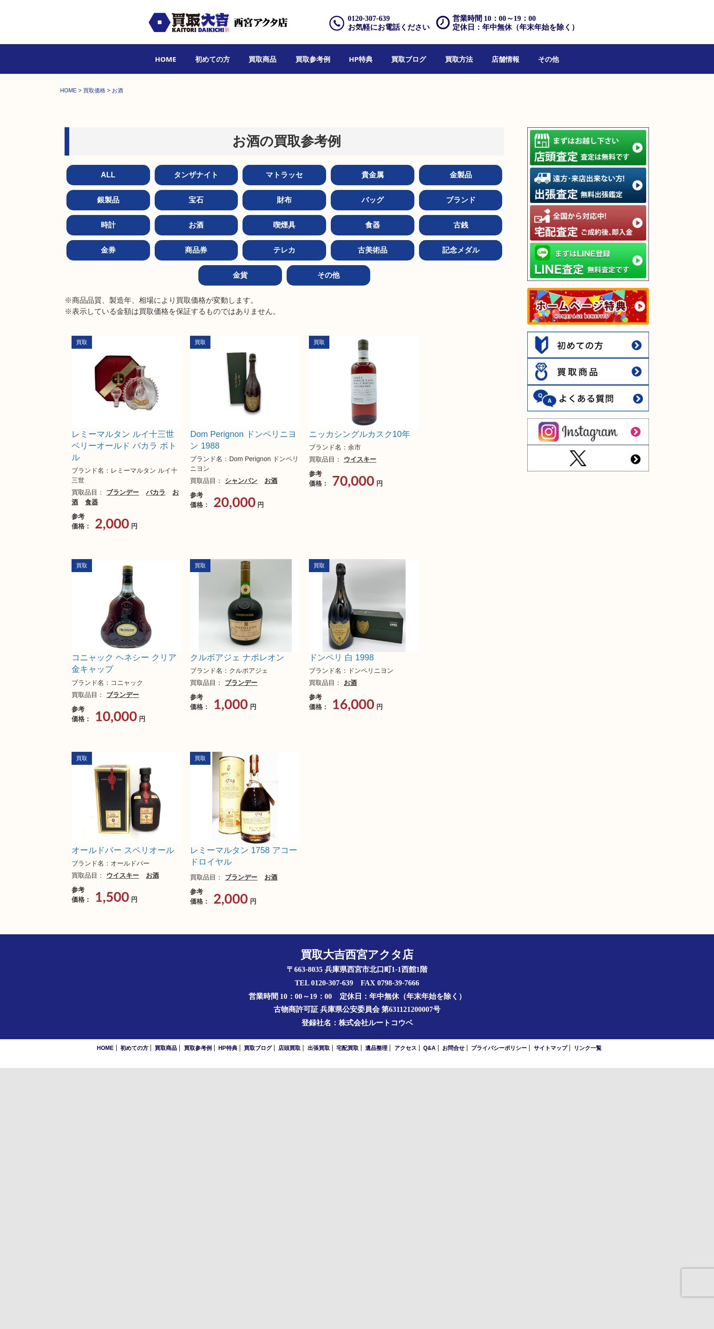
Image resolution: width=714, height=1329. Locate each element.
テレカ (284, 511)
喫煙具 (284, 486)
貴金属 (372, 436)
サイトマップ (550, 1309)
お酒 (196, 486)
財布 (284, 461)
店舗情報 (505, 59)
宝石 (196, 461)
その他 (548, 59)
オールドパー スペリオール (123, 1111)
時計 (108, 486)
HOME (166, 59)
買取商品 (262, 59)
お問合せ (453, 1309)
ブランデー (122, 753)
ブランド (461, 461)
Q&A (429, 1309)
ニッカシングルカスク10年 (359, 695)
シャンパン (241, 741)
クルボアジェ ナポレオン (237, 918)
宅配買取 (347, 1309)
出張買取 (319, 1309)
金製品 (461, 436)
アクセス (405, 1309)
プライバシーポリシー (499, 1309)
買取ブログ (408, 59)
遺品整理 (376, 1309)
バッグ (372, 461)
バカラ (155, 753)
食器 (372, 486)
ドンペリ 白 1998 (341, 918)
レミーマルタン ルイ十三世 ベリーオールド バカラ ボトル (124, 707)
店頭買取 (289, 1309)
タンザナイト (196, 436)
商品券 (196, 511)
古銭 (460, 486)
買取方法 (459, 59)
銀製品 (108, 461)
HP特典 (361, 59)
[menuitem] (165, 59)
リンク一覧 (588, 1309)
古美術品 (372, 511)
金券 (108, 511)
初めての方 (212, 59)
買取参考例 (312, 59)
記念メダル (460, 511)
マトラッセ (284, 436)
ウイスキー (360, 720)
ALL (108, 436)
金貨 (240, 536)
